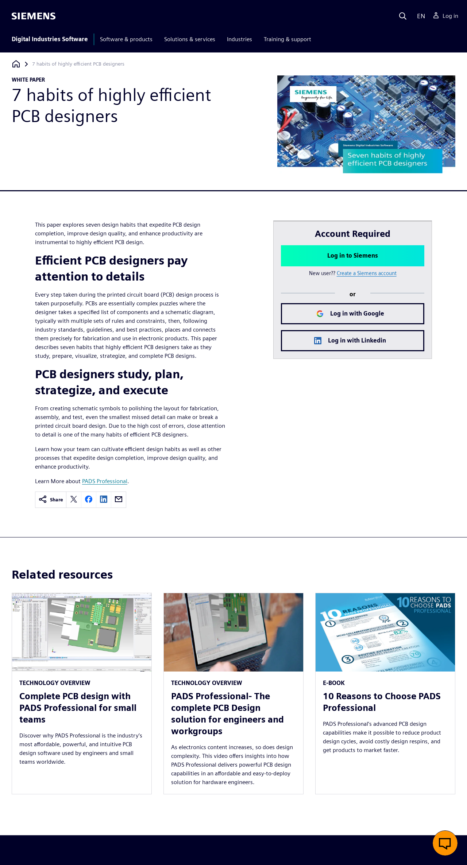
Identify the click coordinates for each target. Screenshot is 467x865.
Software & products (126, 39)
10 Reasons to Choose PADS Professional (382, 702)
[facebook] (88, 500)
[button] (445, 843)
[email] (118, 500)
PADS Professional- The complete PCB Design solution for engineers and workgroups (227, 713)
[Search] (402, 16)
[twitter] (73, 500)
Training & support (287, 39)
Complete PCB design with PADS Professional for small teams (77, 708)
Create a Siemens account (367, 273)
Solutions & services (189, 39)
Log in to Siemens (352, 255)
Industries (239, 39)
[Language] (419, 16)
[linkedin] (103, 500)
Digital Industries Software (50, 39)
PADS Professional (104, 481)
